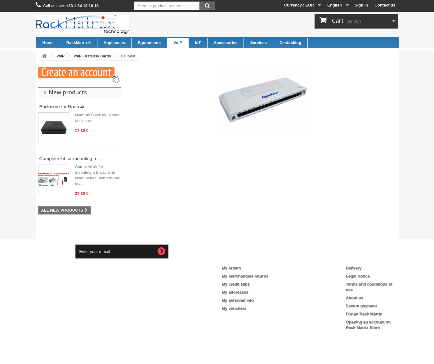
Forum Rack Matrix (364, 314)
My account (237, 258)
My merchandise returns (245, 276)
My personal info (238, 300)
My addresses (235, 292)
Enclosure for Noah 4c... (64, 106)
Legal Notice (357, 276)
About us (354, 297)
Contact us (384, 5)
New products (68, 92)
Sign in (361, 5)
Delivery (353, 268)
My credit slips (236, 284)
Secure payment (361, 305)
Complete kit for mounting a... (69, 158)
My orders (231, 268)
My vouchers (234, 308)
